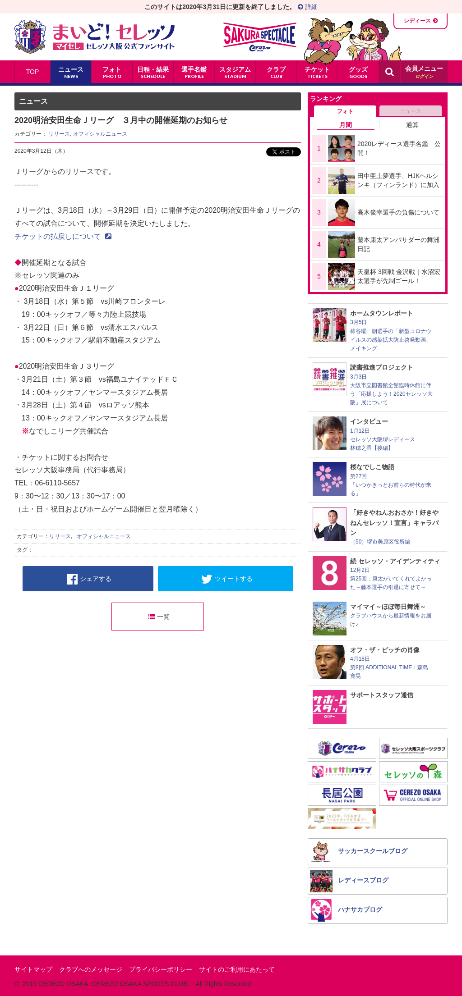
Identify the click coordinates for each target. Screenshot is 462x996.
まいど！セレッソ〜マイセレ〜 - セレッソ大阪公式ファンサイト (94, 37)
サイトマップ (33, 969)
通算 (412, 124)
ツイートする (227, 579)
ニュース (410, 111)
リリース (59, 134)
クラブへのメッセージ (90, 969)
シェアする (89, 579)
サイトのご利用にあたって (237, 969)
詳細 (308, 6)
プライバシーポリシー (160, 969)
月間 (345, 124)
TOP (32, 71)
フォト (345, 111)
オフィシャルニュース (100, 134)
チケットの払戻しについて (62, 236)
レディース (417, 21)
